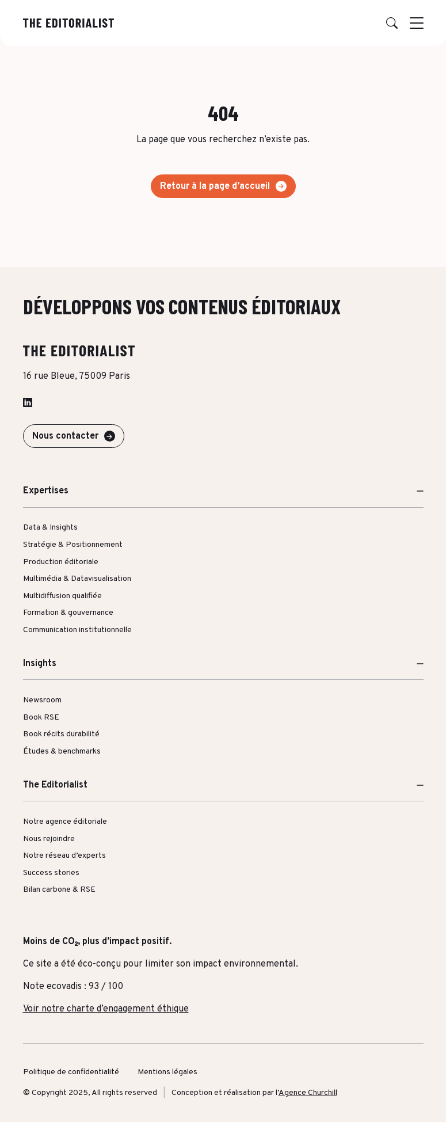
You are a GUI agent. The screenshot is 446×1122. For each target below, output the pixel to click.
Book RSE (41, 717)
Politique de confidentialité (71, 1072)
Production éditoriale (60, 562)
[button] (392, 23)
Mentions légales (167, 1072)
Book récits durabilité (61, 734)
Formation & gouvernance (68, 613)
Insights (39, 664)
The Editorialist (55, 785)
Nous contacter (65, 436)
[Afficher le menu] (417, 23)
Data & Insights (50, 528)
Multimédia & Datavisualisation (77, 579)
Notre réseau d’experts (64, 856)
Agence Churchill (308, 1093)
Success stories (51, 873)
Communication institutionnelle (77, 630)
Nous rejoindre (49, 839)
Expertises (45, 491)
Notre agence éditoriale (65, 822)
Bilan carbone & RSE (59, 890)
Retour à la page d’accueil (215, 186)
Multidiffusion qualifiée (62, 596)
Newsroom (42, 700)
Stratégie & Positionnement (73, 545)
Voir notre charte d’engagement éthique (106, 1009)
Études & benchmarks (62, 751)
